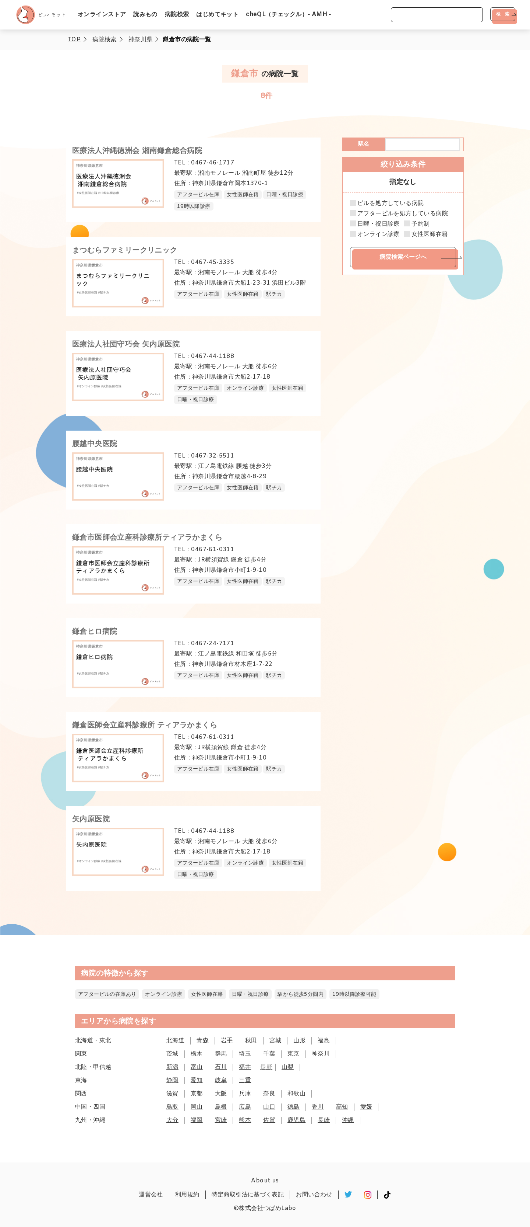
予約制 (420, 224)
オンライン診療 (378, 234)
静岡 (172, 1080)
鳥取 (172, 1107)
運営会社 (151, 1195)
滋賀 (172, 1094)
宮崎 (221, 1120)
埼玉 (245, 1054)
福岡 (197, 1120)
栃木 (197, 1054)
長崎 (324, 1120)
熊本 (245, 1120)
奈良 (269, 1094)
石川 (221, 1067)
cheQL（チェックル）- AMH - (288, 14)
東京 (293, 1054)
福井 (245, 1067)
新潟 (172, 1067)
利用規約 (187, 1195)
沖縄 (348, 1120)
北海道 (175, 1040)
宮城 (275, 1040)
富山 (197, 1067)
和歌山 (296, 1094)
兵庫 (245, 1094)
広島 (245, 1107)
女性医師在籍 (429, 234)
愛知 (197, 1080)
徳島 (293, 1107)
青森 (203, 1040)
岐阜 (221, 1080)
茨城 (172, 1054)
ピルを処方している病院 (390, 203)
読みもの (145, 14)
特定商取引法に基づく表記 (248, 1195)
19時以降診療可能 (354, 994)
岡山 (197, 1107)
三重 (245, 1080)
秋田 (251, 1040)
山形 (299, 1040)
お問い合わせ (314, 1195)
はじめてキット (217, 14)
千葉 (269, 1054)
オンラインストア (102, 14)
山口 (269, 1107)
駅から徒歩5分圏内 (301, 994)
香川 (318, 1107)
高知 (342, 1107)
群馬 (221, 1054)
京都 (197, 1094)
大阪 (221, 1094)
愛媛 (366, 1107)
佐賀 (269, 1120)
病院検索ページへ (403, 257)
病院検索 (177, 14)
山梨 (288, 1067)
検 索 (502, 14)
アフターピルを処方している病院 (402, 214)
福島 (324, 1040)
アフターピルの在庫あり (107, 994)
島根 (221, 1107)
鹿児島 (296, 1120)
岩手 (227, 1040)
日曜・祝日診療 (378, 224)
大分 (172, 1120)
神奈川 (321, 1054)
